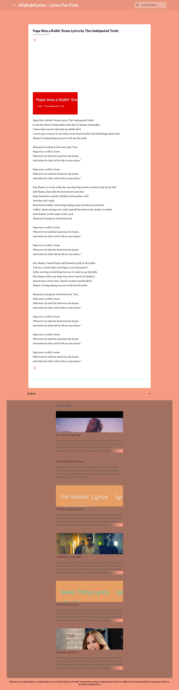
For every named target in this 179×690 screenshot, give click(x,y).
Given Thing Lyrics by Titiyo (67, 605)
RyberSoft (95, 684)
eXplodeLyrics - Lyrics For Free (48, 5)
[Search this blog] (151, 5)
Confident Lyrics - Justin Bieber (68, 557)
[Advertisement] (89, 65)
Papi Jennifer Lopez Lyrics (66, 652)
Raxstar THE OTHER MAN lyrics (69, 462)
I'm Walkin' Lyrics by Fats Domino (69, 509)
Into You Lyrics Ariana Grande (68, 435)
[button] (34, 40)
